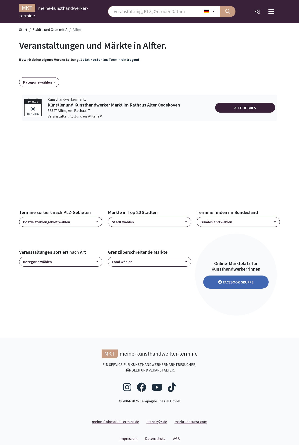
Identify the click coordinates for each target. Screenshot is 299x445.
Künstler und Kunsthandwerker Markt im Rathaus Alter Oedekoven (114, 105)
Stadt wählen (123, 222)
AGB (178, 438)
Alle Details (245, 107)
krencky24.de (156, 421)
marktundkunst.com (190, 421)
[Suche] (227, 11)
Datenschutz (157, 438)
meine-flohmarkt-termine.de (115, 421)
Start (23, 29)
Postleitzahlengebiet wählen (46, 222)
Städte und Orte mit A (50, 29)
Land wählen (122, 261)
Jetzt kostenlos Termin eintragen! (109, 59)
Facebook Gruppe (235, 282)
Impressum (130, 438)
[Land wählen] (209, 11)
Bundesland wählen (216, 222)
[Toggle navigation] (271, 11)
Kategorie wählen (38, 82)
